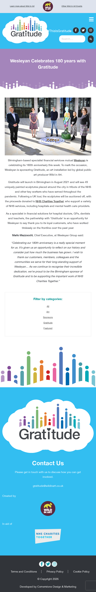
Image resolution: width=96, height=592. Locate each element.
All (48, 306)
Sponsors (48, 317)
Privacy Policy (55, 571)
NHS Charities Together (49, 201)
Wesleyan (79, 160)
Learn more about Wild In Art (22, 6)
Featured (47, 328)
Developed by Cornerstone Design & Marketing (48, 586)
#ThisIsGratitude (59, 31)
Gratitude (48, 322)
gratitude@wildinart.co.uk (48, 485)
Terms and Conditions (24, 571)
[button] (91, 39)
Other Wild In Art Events (72, 6)
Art (47, 312)
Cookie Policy (81, 571)
